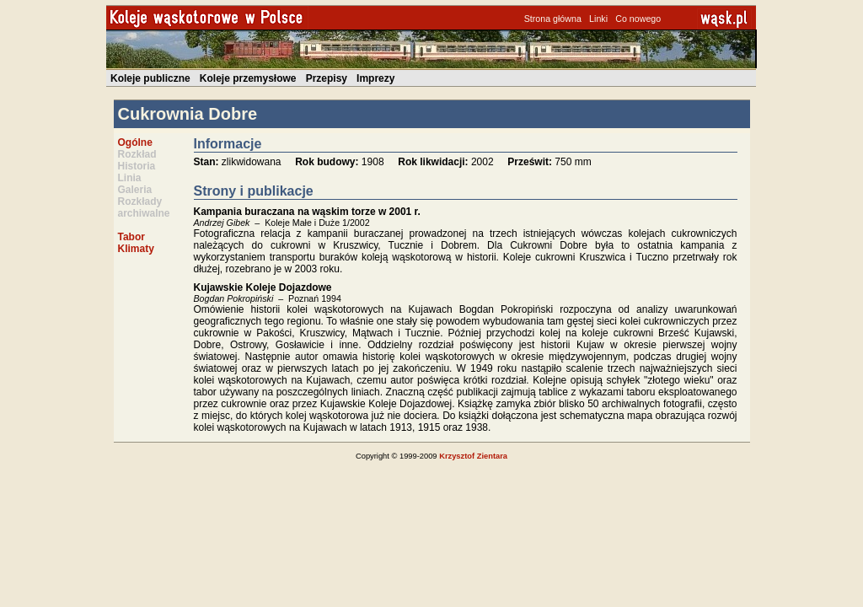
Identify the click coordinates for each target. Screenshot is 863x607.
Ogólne (135, 142)
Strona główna (553, 18)
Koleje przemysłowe (248, 78)
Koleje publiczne (150, 78)
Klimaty (136, 249)
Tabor (131, 237)
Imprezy (375, 78)
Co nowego (638, 18)
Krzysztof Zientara (473, 456)
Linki (598, 18)
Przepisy (326, 78)
